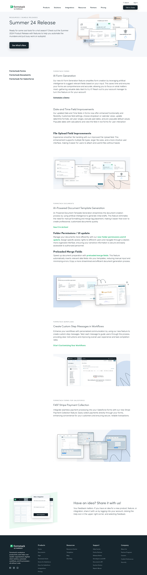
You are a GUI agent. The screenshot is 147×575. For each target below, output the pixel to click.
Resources (82, 7)
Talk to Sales (130, 7)
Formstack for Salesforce (21, 79)
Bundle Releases (30, 17)
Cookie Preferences (127, 559)
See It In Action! (60, 227)
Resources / (15, 17)
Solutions (57, 7)
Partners (93, 7)
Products (46, 7)
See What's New (19, 45)
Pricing (103, 7)
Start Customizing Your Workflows (69, 345)
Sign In (136, 2)
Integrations (69, 7)
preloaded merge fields (97, 255)
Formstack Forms (17, 71)
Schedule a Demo (61, 98)
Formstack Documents (20, 75)
